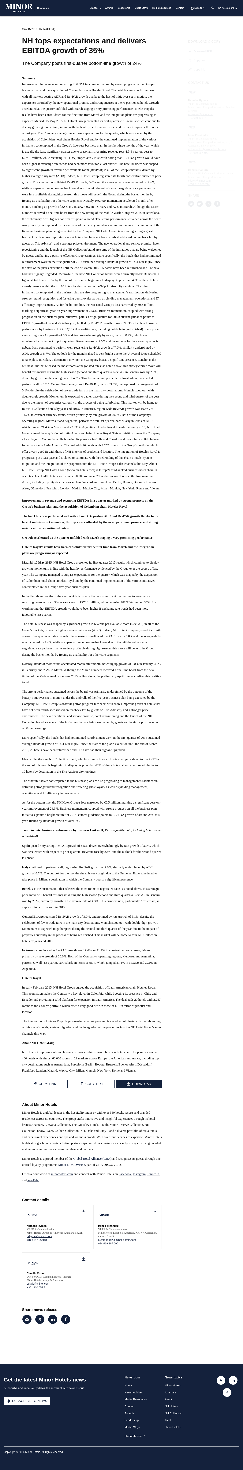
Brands (94, 8)
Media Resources (161, 8)
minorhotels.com (62, 1174)
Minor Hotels (173, 1385)
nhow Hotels (173, 1427)
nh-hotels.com (226, 8)
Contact (180, 8)
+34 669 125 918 (37, 1240)
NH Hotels (171, 1406)
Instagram (139, 1174)
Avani (168, 1399)
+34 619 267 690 (108, 1243)
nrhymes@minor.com (39, 1236)
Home (128, 1385)
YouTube (33, 1180)
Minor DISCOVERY (71, 1165)
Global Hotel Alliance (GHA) (92, 1158)
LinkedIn (153, 1174)
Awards (109, 8)
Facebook (125, 1174)
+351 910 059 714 (37, 1287)
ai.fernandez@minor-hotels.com (117, 1239)
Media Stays (141, 8)
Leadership (124, 8)
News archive (133, 1392)
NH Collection (173, 1413)
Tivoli (168, 1420)
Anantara (170, 1392)
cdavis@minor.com (38, 1283)
